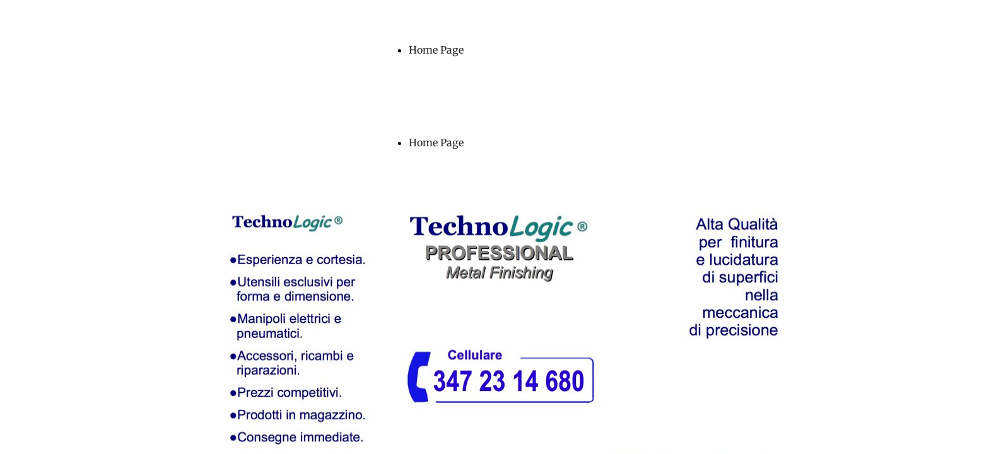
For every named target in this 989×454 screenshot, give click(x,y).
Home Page (436, 50)
